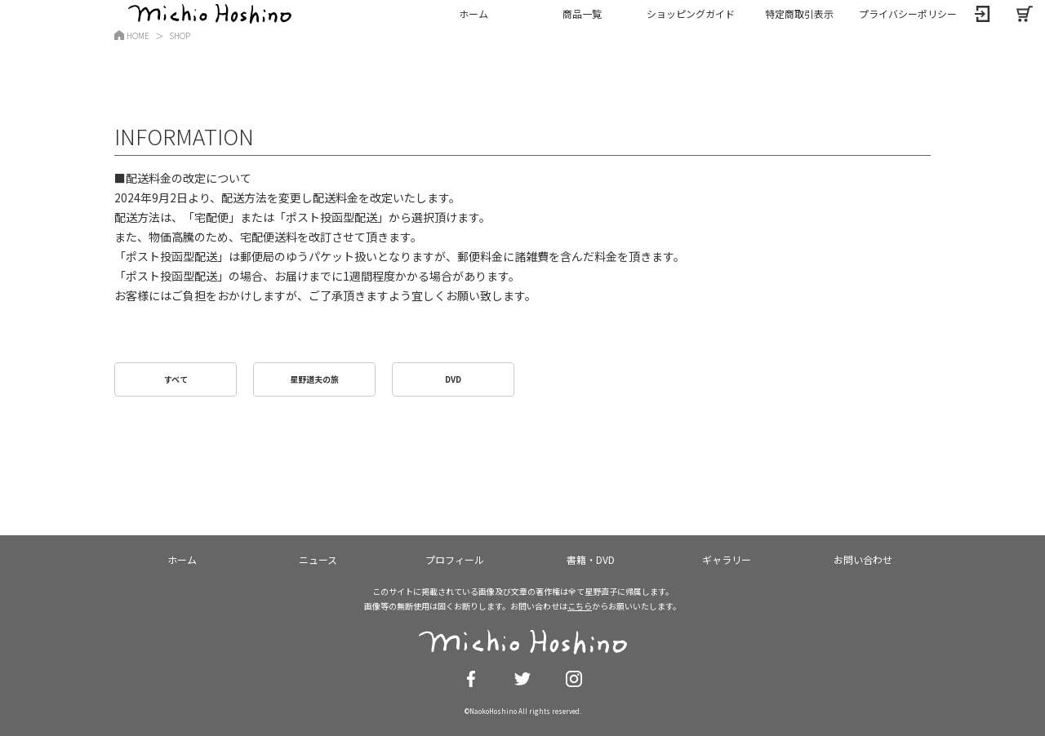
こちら (579, 606)
